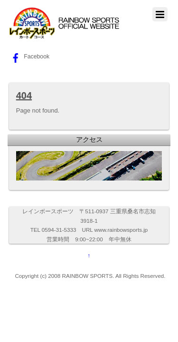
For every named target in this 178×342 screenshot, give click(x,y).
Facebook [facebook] (29, 56)
